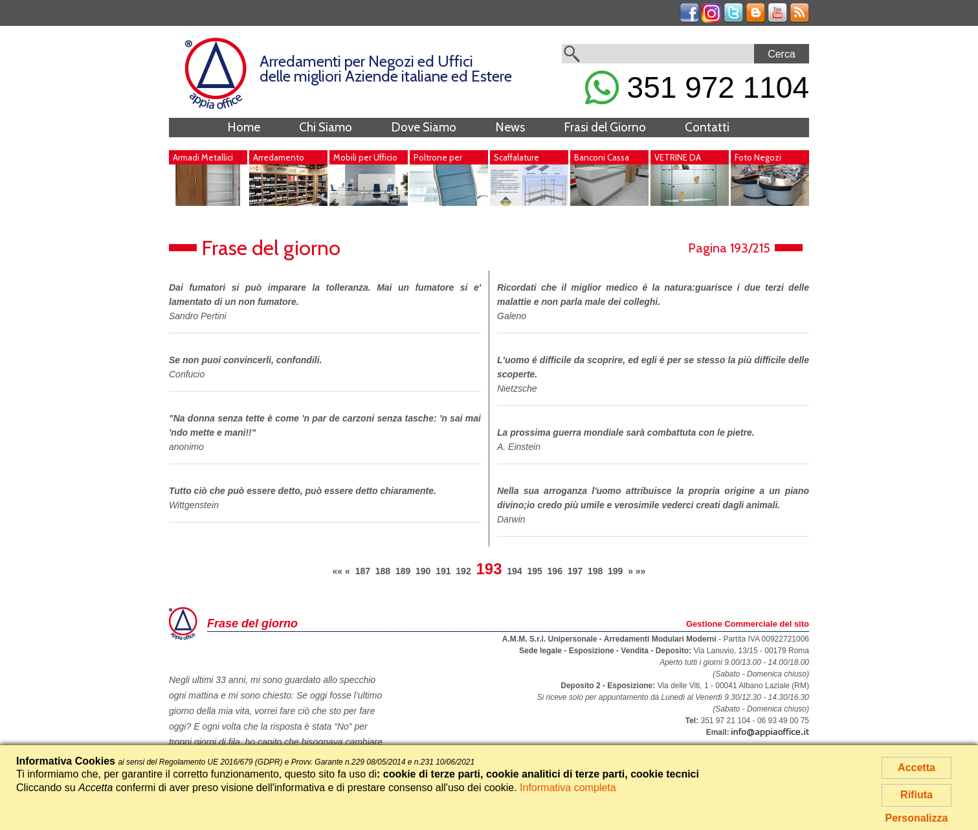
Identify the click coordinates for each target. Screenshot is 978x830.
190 (423, 571)
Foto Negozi (758, 157)
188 (382, 571)
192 (463, 571)
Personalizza (916, 818)
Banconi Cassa (601, 157)
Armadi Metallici (203, 157)
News (510, 127)
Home (243, 127)
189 (402, 571)
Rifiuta (916, 794)
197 (575, 571)
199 (615, 571)
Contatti (707, 127)
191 (443, 571)
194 (514, 571)
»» (641, 571)
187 (362, 571)
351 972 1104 (697, 87)
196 (555, 571)
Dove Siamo (423, 127)
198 (595, 571)
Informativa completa (568, 787)
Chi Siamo (325, 127)
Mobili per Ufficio (365, 157)
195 (534, 571)
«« (338, 571)
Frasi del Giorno (605, 127)
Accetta (916, 767)
